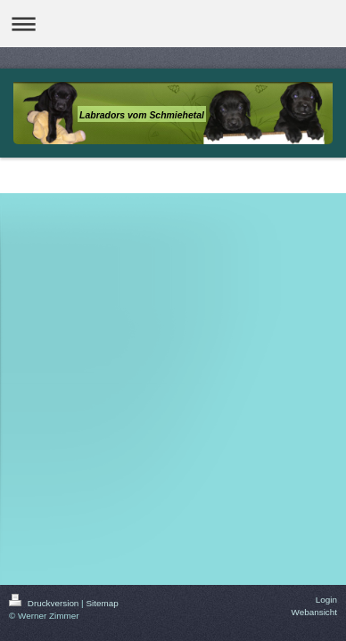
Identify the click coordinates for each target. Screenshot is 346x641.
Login (326, 599)
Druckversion (45, 603)
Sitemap (102, 603)
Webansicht (314, 612)
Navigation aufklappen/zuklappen (173, 23)
